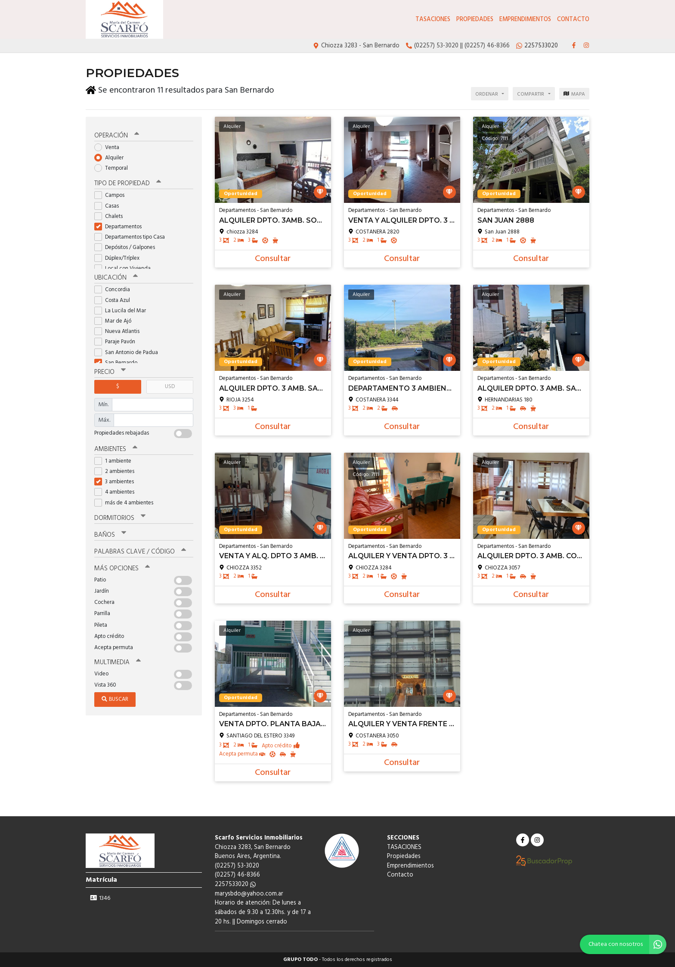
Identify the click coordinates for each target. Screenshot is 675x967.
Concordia (115, 289)
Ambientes (115, 448)
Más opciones (122, 567)
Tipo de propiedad (127, 182)
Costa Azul (115, 299)
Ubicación (116, 277)
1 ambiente (115, 460)
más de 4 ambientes (126, 501)
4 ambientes (117, 491)
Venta (109, 146)
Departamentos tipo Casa (132, 236)
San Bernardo (118, 362)
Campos (112, 194)
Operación (116, 134)
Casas (109, 205)
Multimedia (117, 661)
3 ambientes (116, 481)
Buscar (115, 698)
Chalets (111, 215)
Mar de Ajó (115, 320)
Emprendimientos (525, 20)
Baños (110, 534)
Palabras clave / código (140, 550)
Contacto (573, 20)
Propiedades (474, 20)
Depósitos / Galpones (127, 247)
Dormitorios (120, 517)
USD (170, 385)
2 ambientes (117, 470)
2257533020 (235, 884)
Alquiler (111, 156)
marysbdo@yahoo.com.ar (249, 894)
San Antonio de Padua (129, 351)
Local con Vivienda (125, 267)
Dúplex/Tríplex (119, 257)
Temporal (113, 167)
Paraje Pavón (117, 341)
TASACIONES (432, 20)
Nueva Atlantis (119, 330)
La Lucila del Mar (123, 309)
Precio (110, 371)
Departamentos (120, 225)
